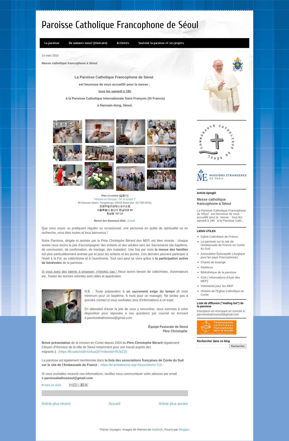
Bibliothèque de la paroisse (218, 272)
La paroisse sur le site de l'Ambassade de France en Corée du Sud (223, 245)
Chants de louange (213, 262)
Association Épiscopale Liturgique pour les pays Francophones (223, 255)
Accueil (114, 404)
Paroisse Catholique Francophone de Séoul (120, 25)
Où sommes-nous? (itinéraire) (88, 43)
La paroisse (51, 43)
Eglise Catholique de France (219, 236)
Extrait (131, 220)
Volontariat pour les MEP (217, 286)
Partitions (207, 267)
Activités (123, 43)
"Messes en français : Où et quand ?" (115, 199)
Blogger (184, 429)
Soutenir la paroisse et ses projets (161, 43)
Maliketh (157, 429)
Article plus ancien (173, 404)
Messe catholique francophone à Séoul (214, 201)
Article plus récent (56, 404)
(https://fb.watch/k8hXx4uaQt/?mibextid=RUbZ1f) (92, 351)
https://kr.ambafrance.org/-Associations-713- (132, 365)
